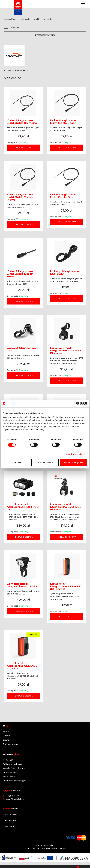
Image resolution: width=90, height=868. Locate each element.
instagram (11, 814)
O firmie (6, 735)
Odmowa (17, 462)
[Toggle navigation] (82, 5)
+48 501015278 (12, 796)
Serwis (6, 740)
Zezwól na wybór (45, 462)
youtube (9, 826)
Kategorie (25, 19)
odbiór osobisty (10, 772)
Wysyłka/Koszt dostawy (14, 768)
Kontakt (6, 731)
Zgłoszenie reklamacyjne (14, 780)
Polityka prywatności (12, 764)
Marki (36, 19)
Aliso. (65, 848)
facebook (10, 820)
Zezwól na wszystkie (73, 462)
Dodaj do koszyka (24, 148)
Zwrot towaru (9, 776)
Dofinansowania (10, 744)
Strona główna (10, 19)
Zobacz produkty (16, 70)
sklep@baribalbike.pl (15, 799)
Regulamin (8, 760)
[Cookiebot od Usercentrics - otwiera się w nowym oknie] (75, 403)
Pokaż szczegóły (74, 454)
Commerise (45, 848)
